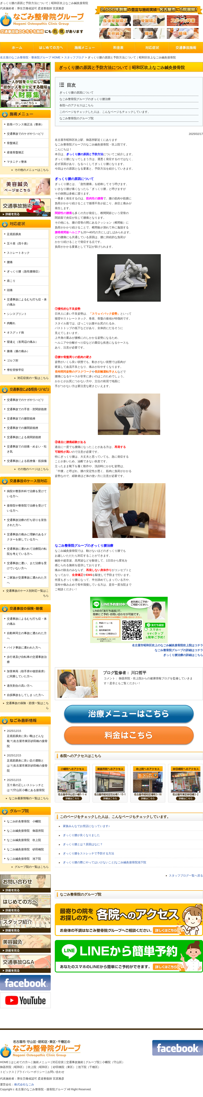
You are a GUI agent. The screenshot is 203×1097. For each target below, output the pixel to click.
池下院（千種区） (89, 1067)
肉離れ (11, 323)
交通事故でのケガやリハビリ (25, 133)
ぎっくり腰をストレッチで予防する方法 (88, 853)
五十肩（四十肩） (18, 243)
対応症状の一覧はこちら (33, 378)
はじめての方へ (21, 1062)
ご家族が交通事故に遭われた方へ (27, 580)
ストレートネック (18, 252)
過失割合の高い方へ (19, 685)
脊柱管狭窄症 (15, 369)
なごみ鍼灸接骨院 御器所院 (25, 830)
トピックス (7, 1071)
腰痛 (10, 262)
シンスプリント (17, 313)
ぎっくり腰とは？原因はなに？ (83, 844)
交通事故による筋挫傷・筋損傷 (27, 460)
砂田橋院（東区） (64, 1067)
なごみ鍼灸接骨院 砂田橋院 (25, 849)
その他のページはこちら (33, 469)
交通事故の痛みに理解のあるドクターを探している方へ (27, 537)
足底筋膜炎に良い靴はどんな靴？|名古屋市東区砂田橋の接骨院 (27, 741)
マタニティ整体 (17, 161)
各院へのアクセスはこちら (76, 105)
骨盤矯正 (12, 143)
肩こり (11, 280)
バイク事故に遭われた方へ (24, 647)
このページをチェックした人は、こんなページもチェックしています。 (104, 111)
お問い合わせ (55, 1071)
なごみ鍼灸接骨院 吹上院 (24, 840)
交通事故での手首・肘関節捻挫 (27, 409)
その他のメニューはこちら (32, 169)
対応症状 (58, 1062)
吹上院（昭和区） (39, 1067)
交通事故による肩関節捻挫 (24, 437)
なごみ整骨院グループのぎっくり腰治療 (85, 99)
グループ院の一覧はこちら (32, 866)
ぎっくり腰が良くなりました (81, 835)
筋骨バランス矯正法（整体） (25, 124)
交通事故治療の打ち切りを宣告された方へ (27, 522)
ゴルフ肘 (12, 360)
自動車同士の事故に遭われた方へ (27, 635)
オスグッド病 (15, 332)
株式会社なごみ (24, 1084)
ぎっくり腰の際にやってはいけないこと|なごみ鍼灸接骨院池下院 (104, 862)
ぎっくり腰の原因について (76, 92)
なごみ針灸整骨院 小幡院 (24, 821)
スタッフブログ (74, 57)
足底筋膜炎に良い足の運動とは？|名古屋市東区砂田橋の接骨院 (27, 765)
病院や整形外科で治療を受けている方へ (27, 493)
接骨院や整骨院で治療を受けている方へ (27, 508)
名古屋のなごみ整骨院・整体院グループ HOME (30, 57)
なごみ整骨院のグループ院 (76, 118)
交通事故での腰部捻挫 (21, 418)
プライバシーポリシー (30, 1071)
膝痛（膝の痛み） (18, 351)
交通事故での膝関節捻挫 (22, 427)
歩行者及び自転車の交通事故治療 (27, 659)
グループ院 (92, 1062)
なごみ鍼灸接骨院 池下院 (24, 858)
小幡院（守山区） (113, 1062)
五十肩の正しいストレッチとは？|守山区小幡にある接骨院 (26, 787)
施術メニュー (41, 1062)
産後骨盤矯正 (15, 152)
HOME (4, 1062)
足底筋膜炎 (14, 234)
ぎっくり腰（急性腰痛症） (24, 271)
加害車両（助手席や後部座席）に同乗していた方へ (27, 674)
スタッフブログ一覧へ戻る (186, 875)
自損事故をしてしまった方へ (25, 695)
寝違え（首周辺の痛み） (22, 341)
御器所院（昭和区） (13, 1067)
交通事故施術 (74, 1062)
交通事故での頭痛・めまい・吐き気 (27, 449)
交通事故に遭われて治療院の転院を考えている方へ (27, 551)
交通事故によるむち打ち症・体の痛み (27, 302)
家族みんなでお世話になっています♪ (86, 826)
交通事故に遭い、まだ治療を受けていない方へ (27, 565)
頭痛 (10, 290)
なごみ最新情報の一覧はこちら (29, 798)
